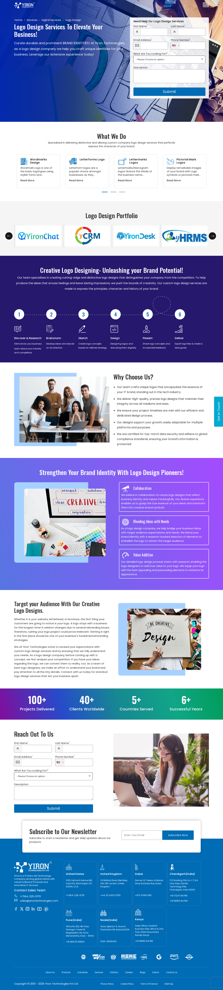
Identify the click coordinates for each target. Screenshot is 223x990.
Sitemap (168, 984)
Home (18, 20)
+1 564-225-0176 (27, 896)
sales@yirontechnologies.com (36, 900)
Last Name (178, 26)
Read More (27, 180)
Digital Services (51, 20)
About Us (50, 972)
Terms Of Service (148, 984)
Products (66, 972)
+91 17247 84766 (178, 895)
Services (32, 20)
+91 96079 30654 (75, 941)
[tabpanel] (38, 171)
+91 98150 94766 (179, 900)
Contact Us (171, 972)
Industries (83, 972)
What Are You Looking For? (150, 54)
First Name (140, 26)
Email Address (142, 40)
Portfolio (114, 972)
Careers (129, 972)
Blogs (142, 972)
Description (140, 67)
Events (155, 972)
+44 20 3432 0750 (110, 895)
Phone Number (180, 40)
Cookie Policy (127, 984)
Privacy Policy (107, 984)
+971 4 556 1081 (143, 895)
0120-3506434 (108, 941)
